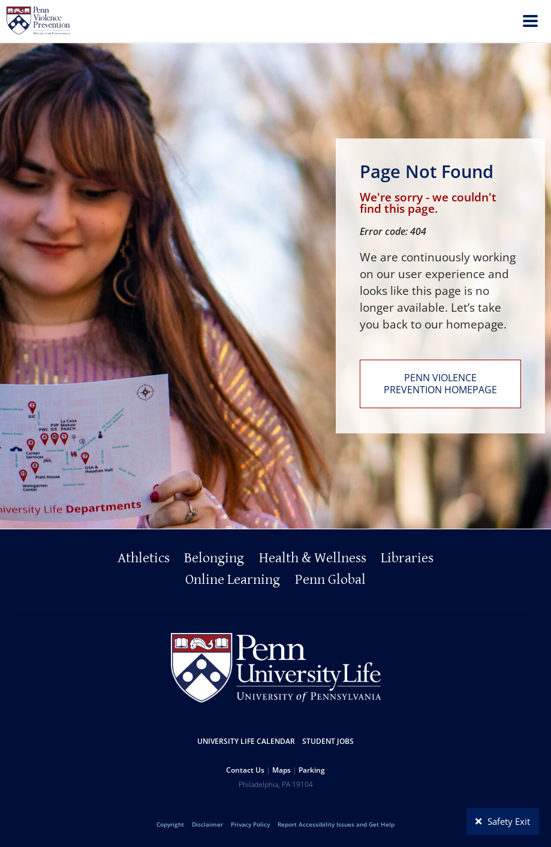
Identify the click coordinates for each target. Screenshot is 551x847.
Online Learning (232, 579)
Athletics (144, 558)
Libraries (407, 558)
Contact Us (245, 770)
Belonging (214, 558)
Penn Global (330, 579)
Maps (281, 770)
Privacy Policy (250, 824)
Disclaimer (207, 824)
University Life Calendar (246, 741)
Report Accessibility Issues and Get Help (336, 824)
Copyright (170, 824)
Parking (312, 770)
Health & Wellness (312, 558)
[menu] (530, 22)
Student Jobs (328, 741)
